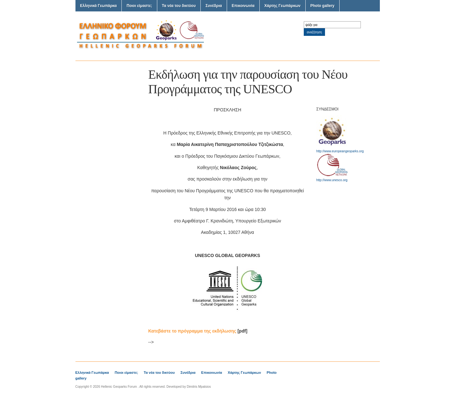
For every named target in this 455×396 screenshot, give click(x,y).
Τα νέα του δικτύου (179, 5)
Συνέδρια (213, 5)
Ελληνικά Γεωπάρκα (98, 5)
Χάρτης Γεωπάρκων (282, 5)
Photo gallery (322, 5)
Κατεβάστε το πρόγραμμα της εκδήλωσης (192, 330)
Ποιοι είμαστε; (139, 5)
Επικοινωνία (243, 5)
